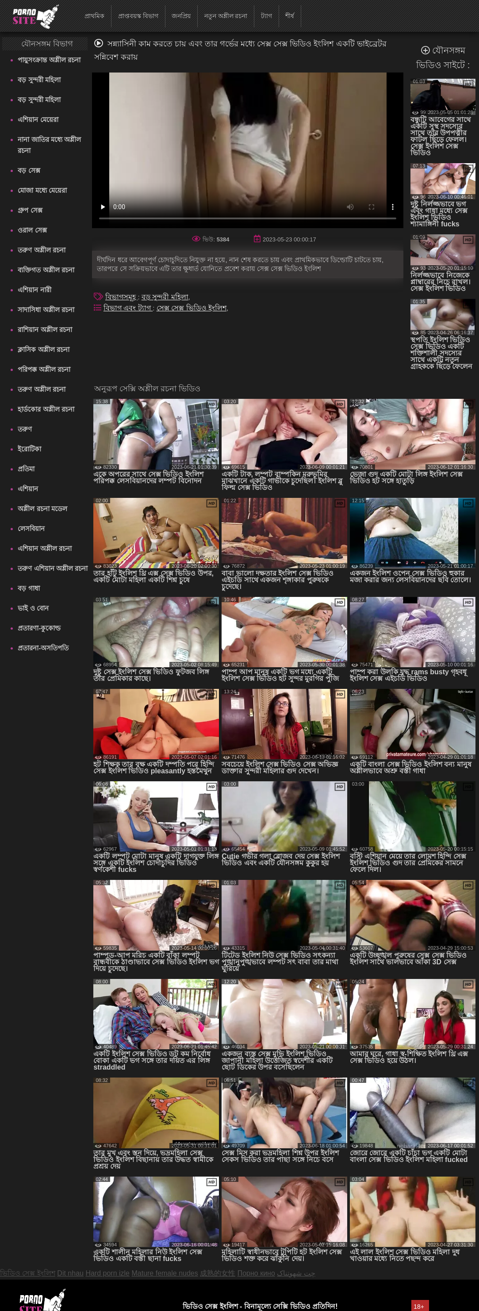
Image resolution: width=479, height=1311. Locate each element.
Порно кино (256, 1273)
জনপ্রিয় (181, 15)
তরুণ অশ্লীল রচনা (41, 250)
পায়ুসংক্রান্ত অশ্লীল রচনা (49, 60)
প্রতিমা (26, 469)
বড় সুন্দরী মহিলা (39, 80)
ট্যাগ (266, 15)
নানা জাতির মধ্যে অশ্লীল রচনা (49, 145)
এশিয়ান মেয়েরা (38, 119)
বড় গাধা (28, 588)
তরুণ (25, 429)
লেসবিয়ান (31, 528)
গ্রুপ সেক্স (30, 210)
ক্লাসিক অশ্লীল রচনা (43, 349)
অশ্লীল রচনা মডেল (42, 508)
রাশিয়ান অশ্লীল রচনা (45, 329)
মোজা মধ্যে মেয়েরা (42, 190)
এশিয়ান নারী (34, 290)
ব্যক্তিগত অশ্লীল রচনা (46, 270)
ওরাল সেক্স (32, 230)
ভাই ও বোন (33, 608)
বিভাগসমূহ (121, 297)
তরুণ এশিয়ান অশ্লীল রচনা (53, 568)
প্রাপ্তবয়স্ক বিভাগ (138, 15)
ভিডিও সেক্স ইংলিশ (27, 1273)
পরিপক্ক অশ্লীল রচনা (44, 369)
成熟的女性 (217, 1273)
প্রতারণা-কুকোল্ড (39, 628)
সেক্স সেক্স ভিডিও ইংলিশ (191, 308)
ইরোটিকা (29, 449)
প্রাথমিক (94, 15)
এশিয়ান (28, 489)
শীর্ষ (289, 15)
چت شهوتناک (296, 1273)
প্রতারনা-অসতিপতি (43, 648)
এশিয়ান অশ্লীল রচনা (44, 548)
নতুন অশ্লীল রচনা (226, 15)
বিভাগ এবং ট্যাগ (128, 308)
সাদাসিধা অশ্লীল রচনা (46, 309)
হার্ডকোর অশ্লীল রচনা (46, 409)
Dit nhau (70, 1273)
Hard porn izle (107, 1273)
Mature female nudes (164, 1273)
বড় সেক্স (29, 170)
